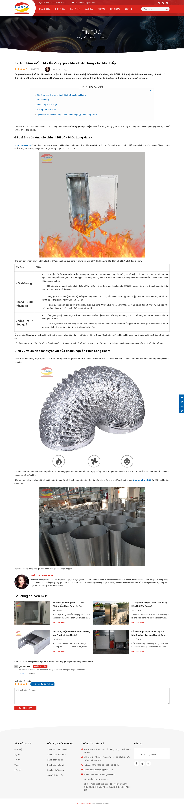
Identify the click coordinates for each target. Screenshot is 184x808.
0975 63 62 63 (46, 3)
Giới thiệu (60, 9)
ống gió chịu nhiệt (57, 569)
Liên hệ (128, 9)
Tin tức (101, 9)
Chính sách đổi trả (55, 760)
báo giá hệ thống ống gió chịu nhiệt (34, 569)
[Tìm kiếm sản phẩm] (155, 9)
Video (16, 765)
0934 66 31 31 (112, 765)
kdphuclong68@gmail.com (83, 3)
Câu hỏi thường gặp (56, 770)
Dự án (17, 754)
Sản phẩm (75, 9)
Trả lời (21, 673)
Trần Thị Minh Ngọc (42, 576)
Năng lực (115, 9)
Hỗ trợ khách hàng (60, 743)
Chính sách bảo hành (56, 754)
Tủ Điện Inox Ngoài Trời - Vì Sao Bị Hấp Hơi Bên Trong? (149, 604)
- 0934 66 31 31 (59, 3)
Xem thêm (59, 623)
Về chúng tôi (23, 743)
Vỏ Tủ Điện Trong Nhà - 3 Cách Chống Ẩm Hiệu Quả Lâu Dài (68, 604)
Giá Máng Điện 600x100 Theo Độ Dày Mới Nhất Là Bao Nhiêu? (71, 633)
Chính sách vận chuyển (57, 749)
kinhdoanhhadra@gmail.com (102, 774)
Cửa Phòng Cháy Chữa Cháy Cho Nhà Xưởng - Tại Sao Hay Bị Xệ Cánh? (148, 633)
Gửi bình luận (25, 708)
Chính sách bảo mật (56, 765)
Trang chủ (44, 9)
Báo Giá (89, 9)
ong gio (69, 569)
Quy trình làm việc (55, 775)
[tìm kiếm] (167, 9)
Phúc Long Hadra (148, 754)
